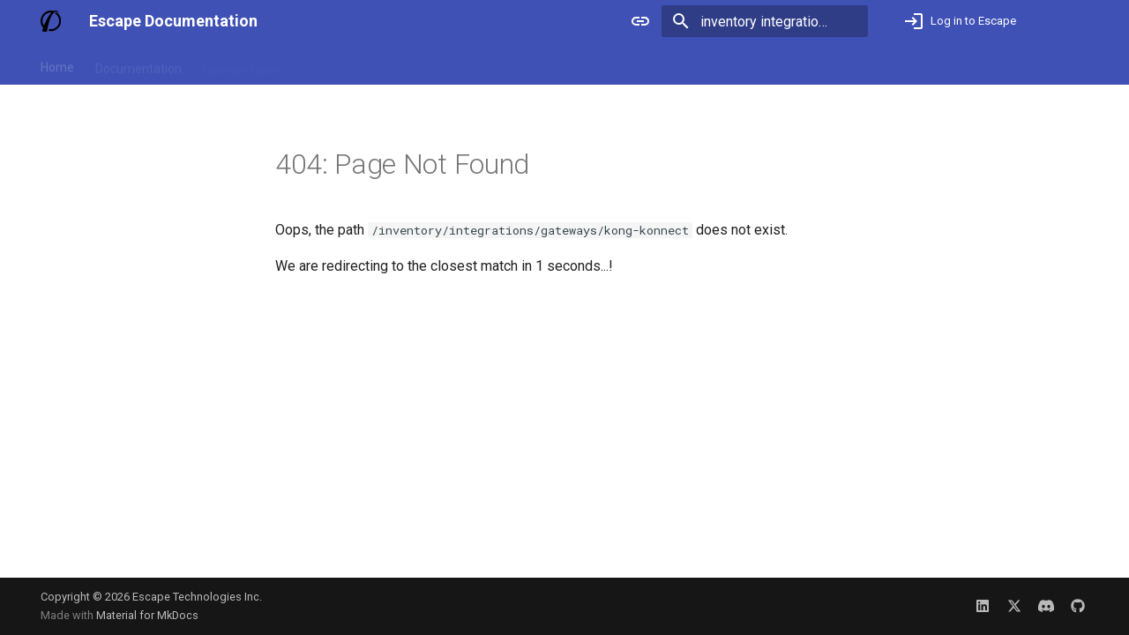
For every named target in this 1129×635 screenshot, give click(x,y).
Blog (316, 64)
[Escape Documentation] (51, 21)
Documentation (138, 64)
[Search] (765, 21)
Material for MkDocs (147, 615)
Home (57, 64)
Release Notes (243, 64)
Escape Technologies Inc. (197, 596)
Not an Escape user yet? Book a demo (973, 64)
